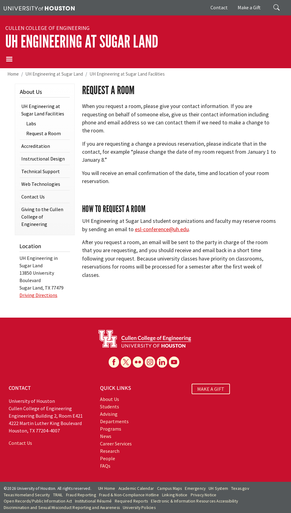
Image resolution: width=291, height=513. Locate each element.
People (107, 458)
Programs (110, 429)
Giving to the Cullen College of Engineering (42, 216)
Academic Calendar (136, 488)
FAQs (105, 466)
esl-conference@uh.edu (162, 229)
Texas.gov (240, 488)
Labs (31, 123)
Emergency (195, 488)
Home (13, 74)
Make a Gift (249, 7)
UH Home (106, 488)
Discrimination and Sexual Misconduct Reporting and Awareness (62, 507)
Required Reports (131, 501)
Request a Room (43, 133)
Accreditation (35, 146)
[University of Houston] (39, 8)
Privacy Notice (204, 495)
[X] (126, 362)
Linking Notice (175, 495)
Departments (114, 421)
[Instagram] (150, 362)
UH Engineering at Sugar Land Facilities (127, 74)
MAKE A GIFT (210, 389)
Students (109, 406)
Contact (219, 7)
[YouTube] (174, 362)
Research (109, 451)
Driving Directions (38, 295)
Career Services (116, 443)
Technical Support (40, 171)
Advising (109, 414)
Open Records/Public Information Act (38, 501)
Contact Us (33, 197)
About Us (109, 399)
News (105, 436)
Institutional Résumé (93, 501)
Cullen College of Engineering (47, 28)
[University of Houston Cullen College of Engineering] (144, 338)
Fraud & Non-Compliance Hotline (129, 495)
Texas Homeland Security (27, 495)
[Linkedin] (162, 362)
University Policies (139, 507)
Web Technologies (40, 184)
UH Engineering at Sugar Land (81, 41)
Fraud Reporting (81, 495)
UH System (218, 488)
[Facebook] (114, 362)
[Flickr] (138, 362)
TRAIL (58, 495)
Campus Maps (169, 488)
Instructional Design (43, 159)
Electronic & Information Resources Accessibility (194, 501)
